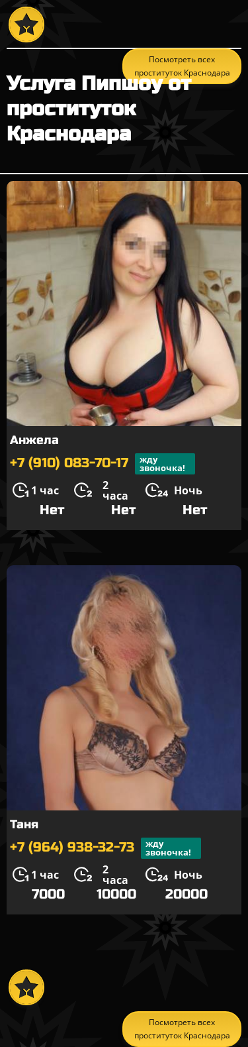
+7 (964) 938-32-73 (105, 848)
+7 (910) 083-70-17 (102, 463)
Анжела (34, 440)
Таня (24, 824)
